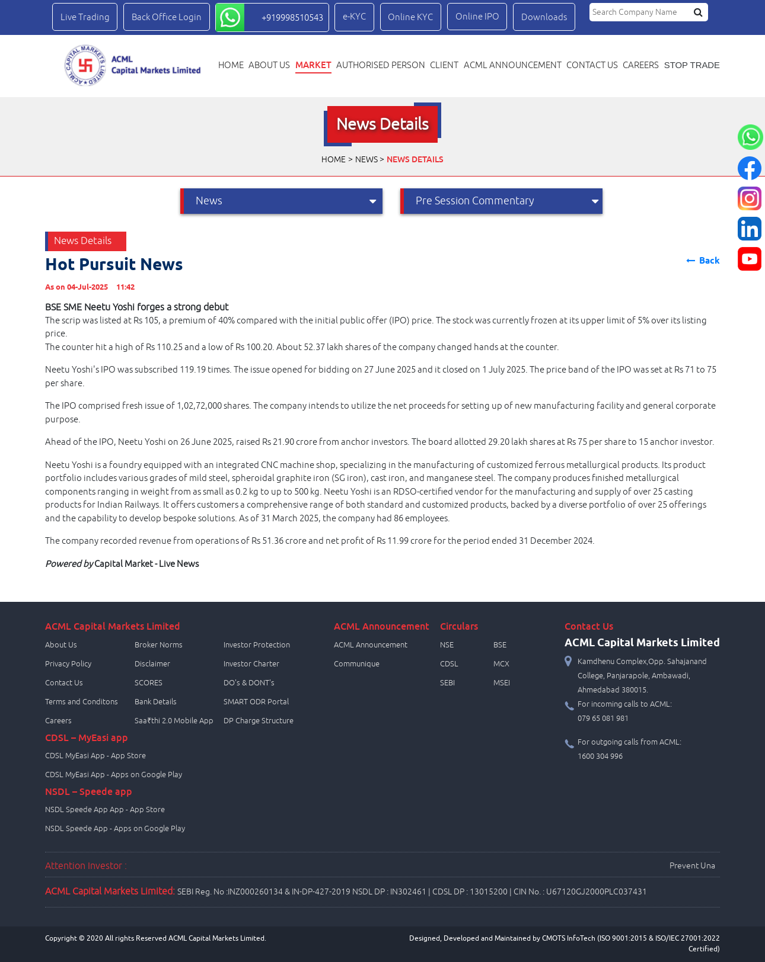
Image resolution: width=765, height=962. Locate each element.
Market (313, 64)
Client (444, 65)
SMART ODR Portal (256, 702)
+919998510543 (292, 17)
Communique (357, 664)
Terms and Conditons (81, 702)
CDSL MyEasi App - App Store (95, 756)
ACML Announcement (513, 65)
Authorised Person (380, 65)
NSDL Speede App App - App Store (105, 810)
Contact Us (64, 683)
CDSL (449, 664)
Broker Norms (159, 645)
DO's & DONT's (249, 683)
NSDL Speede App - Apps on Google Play (115, 828)
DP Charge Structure (259, 721)
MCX (501, 664)
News (366, 160)
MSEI (501, 683)
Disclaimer (152, 664)
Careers (641, 65)
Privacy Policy (68, 664)
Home (231, 65)
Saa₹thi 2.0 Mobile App (174, 721)
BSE (499, 645)
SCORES (148, 683)
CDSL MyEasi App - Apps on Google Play (113, 775)
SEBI (447, 683)
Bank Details (156, 702)
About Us (269, 65)
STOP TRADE (692, 65)
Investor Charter (251, 664)
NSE (447, 645)
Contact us (592, 65)
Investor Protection (257, 645)
